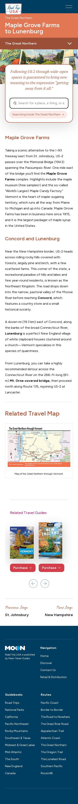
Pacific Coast (49, 703)
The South (12, 759)
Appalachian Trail (52, 731)
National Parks (14, 710)
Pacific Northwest (17, 724)
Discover (46, 663)
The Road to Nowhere (55, 717)
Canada (10, 773)
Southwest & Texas (18, 738)
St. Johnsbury (17, 615)
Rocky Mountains (16, 731)
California (11, 717)
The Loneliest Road (53, 759)
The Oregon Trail (52, 752)
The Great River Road (54, 724)
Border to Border (52, 710)
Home (44, 656)
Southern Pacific (52, 766)
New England (13, 766)
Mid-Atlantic (13, 752)
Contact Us (48, 670)
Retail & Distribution (53, 677)
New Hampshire (59, 615)
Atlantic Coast (50, 738)
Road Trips (12, 703)
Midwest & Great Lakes (20, 745)
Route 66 (47, 773)
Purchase (22, 568)
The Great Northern (18, 18)
